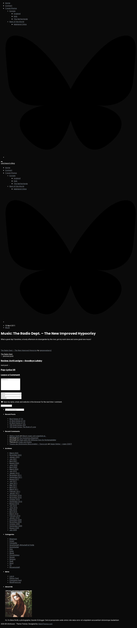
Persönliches (14, 557)
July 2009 (13, 532)
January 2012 (14, 476)
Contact (8, 5)
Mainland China (20, 24)
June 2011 (13, 486)
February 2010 (14, 518)
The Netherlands (21, 19)
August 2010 (14, 506)
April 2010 (13, 514)
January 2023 (14, 459)
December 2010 (15, 498)
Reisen (12, 559)
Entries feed (14, 581)
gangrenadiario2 (46, 350)
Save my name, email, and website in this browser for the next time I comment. (32, 404)
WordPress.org (15, 585)
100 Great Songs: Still (17, 427)
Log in (11, 578)
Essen (11, 543)
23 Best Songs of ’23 (17, 423)
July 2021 (13, 461)
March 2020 (13, 471)
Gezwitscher (14, 549)
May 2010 (13, 512)
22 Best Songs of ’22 (17, 425)
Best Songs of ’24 (16, 421)
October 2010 (14, 502)
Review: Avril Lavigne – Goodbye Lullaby (21, 360)
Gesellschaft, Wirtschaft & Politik (21, 547)
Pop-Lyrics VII (8, 369)
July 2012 (13, 474)
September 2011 (15, 480)
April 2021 (13, 463)
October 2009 (14, 526)
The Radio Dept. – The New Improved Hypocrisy (19, 350)
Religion (12, 561)
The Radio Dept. (7, 354)
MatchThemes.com (45, 626)
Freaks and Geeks (25, 444)
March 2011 (13, 492)
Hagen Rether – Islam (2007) (61, 446)
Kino (11, 551)
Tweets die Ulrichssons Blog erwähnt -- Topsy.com (28, 446)
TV (10, 568)
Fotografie (13, 545)
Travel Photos (11, 8)
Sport (11, 565)
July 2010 (13, 508)
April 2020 (13, 469)
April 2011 (13, 490)
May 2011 (13, 488)
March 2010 (13, 516)
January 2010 (14, 520)
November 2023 (15, 457)
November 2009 (15, 524)
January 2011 (14, 496)
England (17, 13)
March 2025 (13, 455)
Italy (15, 16)
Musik (7, 328)
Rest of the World (16, 21)
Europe (12, 11)
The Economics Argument (28, 440)
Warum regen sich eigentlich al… (34, 438)
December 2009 (15, 522)
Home (7, 3)
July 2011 (13, 484)
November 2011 (15, 478)
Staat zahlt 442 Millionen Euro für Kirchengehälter (37, 442)
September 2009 (15, 528)
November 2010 (15, 500)
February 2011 (14, 494)
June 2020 (13, 467)
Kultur (11, 553)
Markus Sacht (14, 438)
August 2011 (14, 482)
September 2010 (15, 504)
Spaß (11, 563)
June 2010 (13, 510)
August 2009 (14, 530)
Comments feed (15, 583)
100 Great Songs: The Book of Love (22, 429)
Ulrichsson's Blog (8, 163)
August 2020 (14, 465)
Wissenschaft (14, 570)
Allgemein (13, 541)
